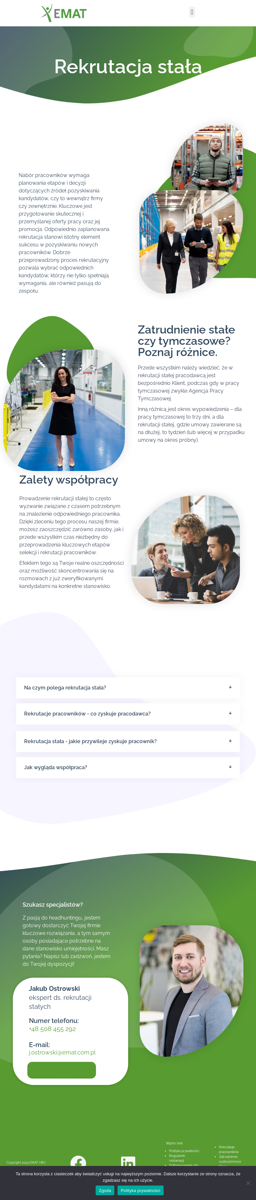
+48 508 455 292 (52, 1029)
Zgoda (105, 1190)
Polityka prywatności (184, 1151)
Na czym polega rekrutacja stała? (65, 688)
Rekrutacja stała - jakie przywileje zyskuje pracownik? (90, 741)
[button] (192, 12)
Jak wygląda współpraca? (55, 767)
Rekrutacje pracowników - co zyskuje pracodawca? (87, 714)
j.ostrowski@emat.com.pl (62, 1052)
